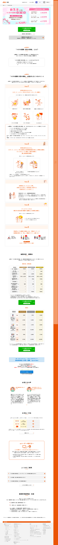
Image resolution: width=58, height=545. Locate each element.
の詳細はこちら (26, 372)
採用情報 (44, 532)
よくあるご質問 (31, 2)
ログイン (40, 2)
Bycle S (8, 529)
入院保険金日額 (14, 274)
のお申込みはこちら (27, 29)
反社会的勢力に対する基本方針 (34, 531)
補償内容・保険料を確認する (26, 33)
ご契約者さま (48, 2)
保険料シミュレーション (9, 534)
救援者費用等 (14, 291)
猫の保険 (7, 533)
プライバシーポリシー (33, 525)
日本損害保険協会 (45, 525)
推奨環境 (15, 532)
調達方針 (31, 535)
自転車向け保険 (7, 525)
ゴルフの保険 (6, 541)
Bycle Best (9, 526)
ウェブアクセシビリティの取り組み (35, 536)
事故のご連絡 (16, 525)
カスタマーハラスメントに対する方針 (35, 534)
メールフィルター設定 (17, 537)
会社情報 (44, 531)
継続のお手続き (16, 526)
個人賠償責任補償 (14, 284)
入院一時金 (14, 272)
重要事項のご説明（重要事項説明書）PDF (18, 502)
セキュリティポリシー (33, 526)
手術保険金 (14, 277)
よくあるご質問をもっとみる (26, 485)
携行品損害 (14, 289)
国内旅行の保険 (7, 537)
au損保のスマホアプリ (17, 536)
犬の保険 (7, 532)
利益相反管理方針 (32, 530)
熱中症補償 (14, 281)
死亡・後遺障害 (14, 269)
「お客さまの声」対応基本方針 (34, 529)
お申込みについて (16, 531)
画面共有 (15, 543)
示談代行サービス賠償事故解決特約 (14, 287)
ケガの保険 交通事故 (7, 540)
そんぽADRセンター (46, 526)
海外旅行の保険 (7, 536)
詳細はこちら (27, 432)
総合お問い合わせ (24, 2)
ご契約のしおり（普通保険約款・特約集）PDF (18, 505)
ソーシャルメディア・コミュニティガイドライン (20, 540)
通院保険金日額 (14, 279)
